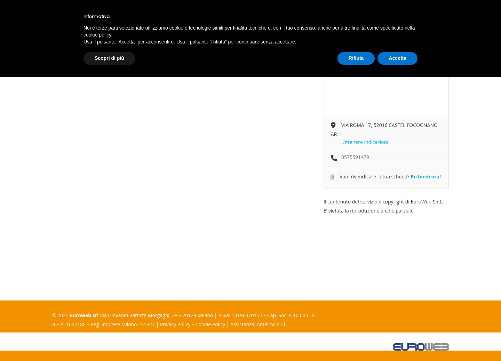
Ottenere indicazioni (365, 142)
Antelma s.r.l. (271, 324)
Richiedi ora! (426, 176)
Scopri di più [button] (109, 58)
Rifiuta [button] (356, 58)
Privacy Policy (175, 324)
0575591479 (355, 157)
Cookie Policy (210, 324)
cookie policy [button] (97, 35)
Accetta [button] (397, 58)
